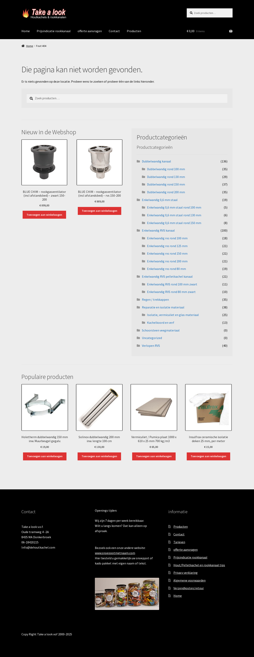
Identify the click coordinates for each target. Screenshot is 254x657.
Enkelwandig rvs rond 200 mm (167, 261)
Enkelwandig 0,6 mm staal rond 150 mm (174, 223)
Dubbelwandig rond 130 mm (166, 177)
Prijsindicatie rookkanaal (54, 31)
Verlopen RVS (151, 346)
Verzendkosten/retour (188, 588)
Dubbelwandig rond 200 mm (166, 192)
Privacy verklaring (185, 573)
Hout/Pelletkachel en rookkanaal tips (199, 565)
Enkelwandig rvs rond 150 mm (167, 253)
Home (25, 31)
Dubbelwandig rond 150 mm (166, 184)
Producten (134, 31)
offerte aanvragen (90, 31)
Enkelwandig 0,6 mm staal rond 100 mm (174, 207)
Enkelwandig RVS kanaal (158, 230)
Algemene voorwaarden (189, 580)
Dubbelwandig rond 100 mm (166, 169)
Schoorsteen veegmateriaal (161, 330)
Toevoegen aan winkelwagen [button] (44, 214)
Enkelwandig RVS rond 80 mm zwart (171, 292)
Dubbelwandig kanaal (156, 161)
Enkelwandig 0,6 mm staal (160, 200)
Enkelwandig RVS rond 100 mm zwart (172, 284)
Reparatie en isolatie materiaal (163, 307)
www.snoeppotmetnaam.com (115, 553)
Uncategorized (152, 338)
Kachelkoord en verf (160, 323)
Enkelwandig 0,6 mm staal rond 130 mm (174, 215)
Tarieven (179, 542)
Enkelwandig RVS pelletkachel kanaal (167, 276)
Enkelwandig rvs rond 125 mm (167, 246)
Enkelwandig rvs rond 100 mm (167, 238)
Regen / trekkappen (155, 299)
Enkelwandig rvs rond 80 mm (166, 269)
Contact (114, 31)
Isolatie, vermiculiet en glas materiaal (173, 315)
